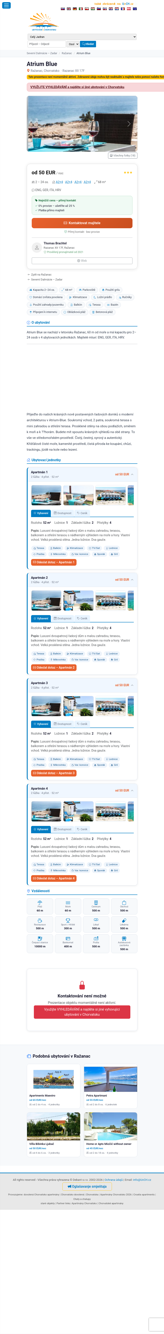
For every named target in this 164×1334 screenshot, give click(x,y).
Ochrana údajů (114, 1179)
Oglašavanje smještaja (87, 1186)
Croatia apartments (144, 1194)
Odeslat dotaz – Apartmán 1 (54, 562)
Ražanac (67, 53)
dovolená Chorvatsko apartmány (41, 1194)
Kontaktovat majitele (82, 223)
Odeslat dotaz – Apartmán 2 (54, 667)
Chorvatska (92, 1194)
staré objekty (48, 1203)
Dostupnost (62, 513)
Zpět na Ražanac (40, 274)
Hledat (88, 44)
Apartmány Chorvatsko (84, 1203)
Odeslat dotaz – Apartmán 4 (54, 878)
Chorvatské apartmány (111, 1203)
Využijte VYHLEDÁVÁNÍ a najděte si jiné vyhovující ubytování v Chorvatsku (82, 1012)
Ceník (82, 513)
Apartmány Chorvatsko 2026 (115, 1194)
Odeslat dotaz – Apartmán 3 (54, 773)
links (67, 1203)
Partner (61, 1203)
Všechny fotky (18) (122, 155)
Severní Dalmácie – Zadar (42, 53)
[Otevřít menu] (6, 5)
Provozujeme (15, 1194)
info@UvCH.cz (142, 1179)
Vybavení (41, 513)
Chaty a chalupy (82, 1199)
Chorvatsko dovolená (72, 1194)
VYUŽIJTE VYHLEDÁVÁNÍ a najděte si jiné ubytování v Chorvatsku (77, 87)
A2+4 (59, 182)
